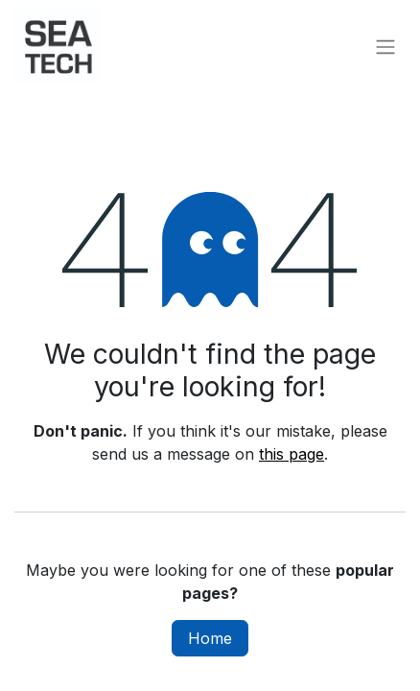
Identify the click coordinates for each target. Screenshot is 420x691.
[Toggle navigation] (385, 46)
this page (291, 454)
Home (210, 638)
